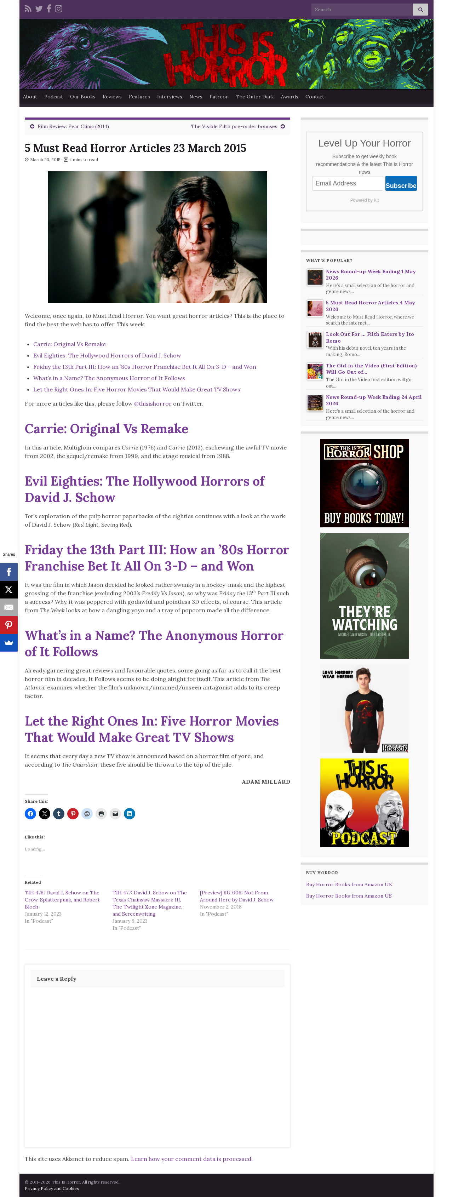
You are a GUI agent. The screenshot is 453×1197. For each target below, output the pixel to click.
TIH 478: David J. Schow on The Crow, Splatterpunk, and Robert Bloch (62, 899)
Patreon (219, 96)
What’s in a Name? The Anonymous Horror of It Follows (109, 378)
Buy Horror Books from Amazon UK (349, 884)
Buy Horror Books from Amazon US (349, 896)
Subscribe (401, 185)
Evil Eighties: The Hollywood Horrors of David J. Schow (107, 355)
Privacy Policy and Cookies (52, 1188)
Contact (314, 96)
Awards (289, 96)
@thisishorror (153, 403)
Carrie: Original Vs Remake (69, 344)
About (30, 96)
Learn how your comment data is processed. (192, 1158)
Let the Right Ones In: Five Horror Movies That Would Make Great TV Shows (136, 389)
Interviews (169, 96)
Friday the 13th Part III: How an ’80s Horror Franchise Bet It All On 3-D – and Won (144, 366)
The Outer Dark (255, 96)
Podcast (53, 96)
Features (139, 96)
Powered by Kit (364, 200)
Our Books (83, 96)
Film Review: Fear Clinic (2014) (73, 126)
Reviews (112, 96)
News (195, 96)
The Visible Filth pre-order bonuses (234, 126)
